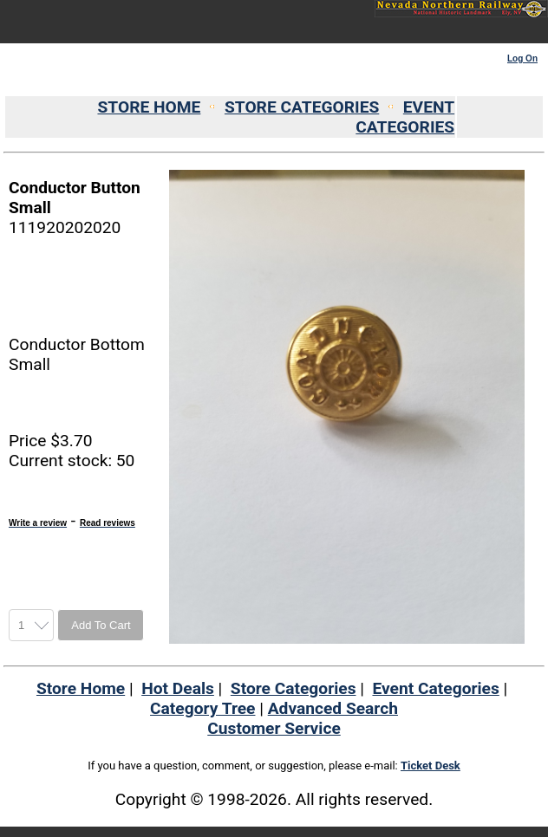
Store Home (80, 688)
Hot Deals (177, 688)
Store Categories (293, 688)
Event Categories (435, 688)
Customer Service (274, 728)
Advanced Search (333, 708)
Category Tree (202, 708)
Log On (522, 58)
